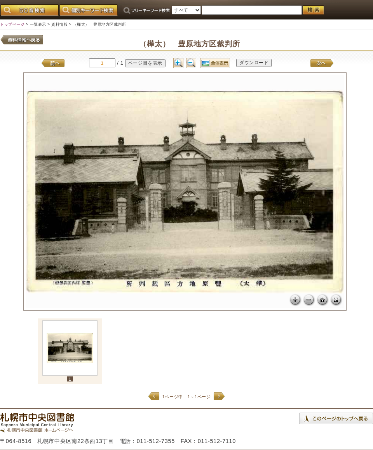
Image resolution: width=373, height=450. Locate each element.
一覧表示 (38, 24)
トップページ (12, 24)
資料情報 (59, 24)
